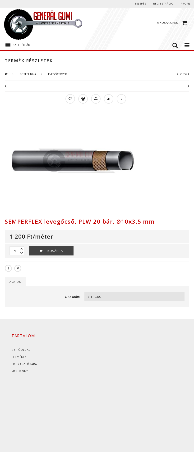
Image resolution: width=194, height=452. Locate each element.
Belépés (140, 3)
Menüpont (19, 371)
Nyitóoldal (20, 349)
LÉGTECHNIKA (27, 74)
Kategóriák (21, 45)
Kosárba (55, 251)
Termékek (19, 357)
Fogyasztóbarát (25, 364)
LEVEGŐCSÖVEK (57, 74)
